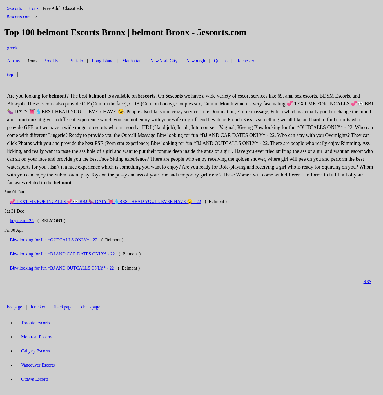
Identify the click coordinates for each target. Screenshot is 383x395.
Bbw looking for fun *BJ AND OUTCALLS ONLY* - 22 (62, 268)
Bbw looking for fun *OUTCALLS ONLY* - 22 (54, 239)
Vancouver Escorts (38, 365)
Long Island (102, 60)
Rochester (245, 60)
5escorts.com (19, 16)
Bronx (33, 8)
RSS (367, 281)
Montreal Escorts (36, 336)
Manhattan (131, 60)
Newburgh (195, 60)
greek (12, 47)
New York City (163, 60)
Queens (221, 60)
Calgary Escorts (35, 350)
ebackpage (90, 306)
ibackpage (63, 306)
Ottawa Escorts (34, 379)
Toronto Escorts (35, 322)
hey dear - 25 (22, 220)
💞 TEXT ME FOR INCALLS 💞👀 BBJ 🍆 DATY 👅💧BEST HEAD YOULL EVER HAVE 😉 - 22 (105, 201)
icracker (38, 306)
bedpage (14, 306)
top (10, 74)
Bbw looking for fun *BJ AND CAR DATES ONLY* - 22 (63, 253)
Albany (13, 60)
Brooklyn (52, 60)
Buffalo (76, 60)
